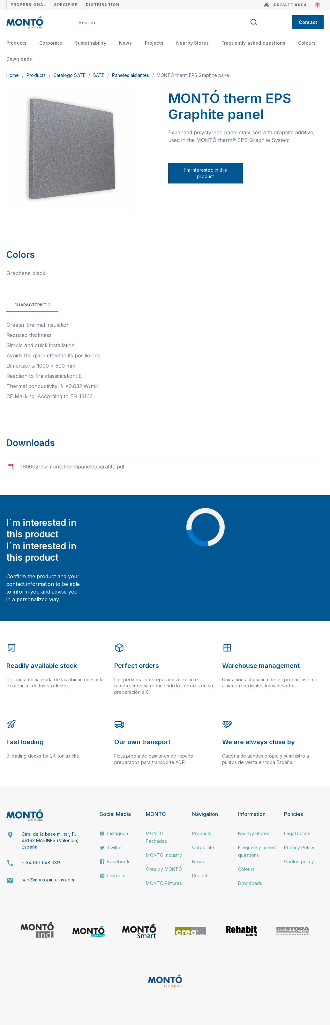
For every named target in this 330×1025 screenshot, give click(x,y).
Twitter (111, 847)
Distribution (103, 4)
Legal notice (297, 833)
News (125, 43)
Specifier (66, 4)
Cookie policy (299, 861)
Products (16, 43)
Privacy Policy (299, 847)
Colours (307, 43)
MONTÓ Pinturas (164, 883)
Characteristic (32, 305)
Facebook (114, 861)
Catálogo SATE (70, 75)
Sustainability (90, 43)
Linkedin (112, 875)
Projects (154, 43)
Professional (28, 4)
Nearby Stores (192, 43)
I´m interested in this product (205, 173)
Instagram (114, 833)
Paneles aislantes (131, 75)
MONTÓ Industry (164, 855)
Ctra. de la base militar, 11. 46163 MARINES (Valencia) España (50, 840)
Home (13, 75)
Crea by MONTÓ (164, 869)
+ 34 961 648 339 (41, 862)
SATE (99, 75)
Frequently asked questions (253, 43)
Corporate (50, 43)
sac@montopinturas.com (48, 879)
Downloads (19, 59)
